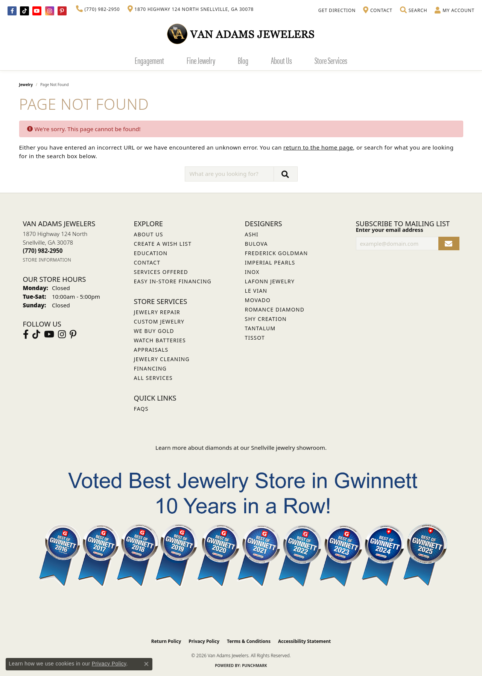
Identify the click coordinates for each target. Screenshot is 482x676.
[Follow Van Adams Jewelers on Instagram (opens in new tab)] (49, 10)
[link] (98, 9)
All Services (153, 377)
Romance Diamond (275, 309)
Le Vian (256, 290)
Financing (150, 368)
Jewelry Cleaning (162, 359)
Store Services (331, 60)
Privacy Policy (204, 641)
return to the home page (318, 147)
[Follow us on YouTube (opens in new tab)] (36, 10)
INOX (252, 271)
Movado (258, 300)
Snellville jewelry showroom (288, 447)
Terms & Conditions (249, 641)
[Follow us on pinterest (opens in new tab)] (62, 10)
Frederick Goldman (276, 253)
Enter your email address (389, 229)
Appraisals (151, 349)
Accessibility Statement (304, 641)
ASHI (252, 234)
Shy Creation (266, 318)
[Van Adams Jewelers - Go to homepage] (241, 33)
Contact (147, 262)
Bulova (256, 243)
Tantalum (260, 328)
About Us (281, 60)
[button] (413, 10)
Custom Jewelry (159, 321)
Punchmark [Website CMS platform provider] (254, 665)
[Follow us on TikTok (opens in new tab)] (24, 10)
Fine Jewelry (201, 60)
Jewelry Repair (157, 312)
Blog (243, 60)
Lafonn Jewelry (270, 281)
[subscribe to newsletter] (448, 244)
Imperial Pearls (270, 262)
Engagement (149, 60)
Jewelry (26, 84)
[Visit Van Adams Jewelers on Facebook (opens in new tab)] (12, 10)
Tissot (255, 337)
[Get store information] (47, 260)
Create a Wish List (163, 243)
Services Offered (161, 271)
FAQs (141, 408)
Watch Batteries (160, 340)
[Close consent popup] (146, 664)
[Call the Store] (43, 250)
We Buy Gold (154, 330)
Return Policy (166, 641)
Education (151, 253)
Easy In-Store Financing (172, 281)
